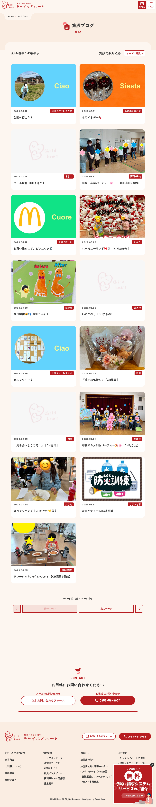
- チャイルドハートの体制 (131, 758)
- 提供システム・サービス (131, 763)
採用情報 (47, 753)
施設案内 (9, 773)
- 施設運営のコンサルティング (96, 776)
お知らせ (85, 753)
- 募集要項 (48, 783)
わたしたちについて (15, 753)
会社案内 (122, 753)
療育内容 (9, 759)
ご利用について (13, 766)
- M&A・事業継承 (90, 781)
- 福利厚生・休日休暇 (54, 778)
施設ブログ (10, 780)
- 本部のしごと (50, 768)
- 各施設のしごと (51, 763)
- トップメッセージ (53, 758)
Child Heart (56, 799)
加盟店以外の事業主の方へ (94, 766)
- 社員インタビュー (53, 773)
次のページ (106, 608)
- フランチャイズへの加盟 (94, 771)
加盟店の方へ (87, 759)
